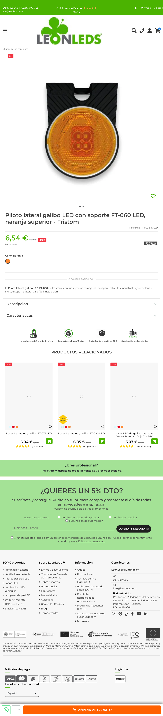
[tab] (81, 304)
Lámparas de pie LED (17, 595)
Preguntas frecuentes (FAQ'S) (90, 607)
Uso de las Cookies (52, 604)
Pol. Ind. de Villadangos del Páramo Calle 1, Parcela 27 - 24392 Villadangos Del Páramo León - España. (138, 600)
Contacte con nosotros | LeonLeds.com (91, 615)
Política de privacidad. (91, 541)
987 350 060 (10, 7)
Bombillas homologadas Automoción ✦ (86, 598)
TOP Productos (14, 604)
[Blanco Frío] (10, 427)
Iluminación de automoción (86, 520)
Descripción (81, 304)
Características (81, 315)
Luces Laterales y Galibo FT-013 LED (29, 433)
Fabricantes (48, 590)
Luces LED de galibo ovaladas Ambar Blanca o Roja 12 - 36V (134, 435)
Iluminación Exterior (17, 569)
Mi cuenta (83, 621)
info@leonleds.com (124, 588)
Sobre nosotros (50, 582)
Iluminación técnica (125, 517)
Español (22, 693)
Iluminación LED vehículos (15, 589)
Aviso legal (47, 599)
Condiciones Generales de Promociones (55, 576)
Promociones (85, 574)
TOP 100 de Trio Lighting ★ (86, 580)
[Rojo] (13, 427)
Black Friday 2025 (15, 608)
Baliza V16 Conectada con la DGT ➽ (90, 588)
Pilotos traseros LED (17, 578)
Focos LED (11, 583)
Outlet (81, 569)
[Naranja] (17, 427)
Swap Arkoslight (15, 599)
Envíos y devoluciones (54, 569)
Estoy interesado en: (36, 517)
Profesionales (49, 586)
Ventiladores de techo (18, 574)
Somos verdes (49, 613)
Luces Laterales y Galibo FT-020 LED (81, 433)
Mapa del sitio (49, 595)
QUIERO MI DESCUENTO (134, 528)
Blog (44, 608)
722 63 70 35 (27, 7)
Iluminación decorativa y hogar (81, 517)
